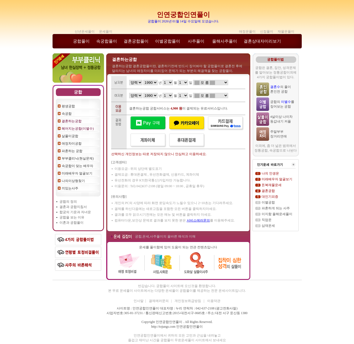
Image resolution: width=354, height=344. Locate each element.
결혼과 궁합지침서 (73, 207)
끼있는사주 (70, 188)
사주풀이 (196, 41)
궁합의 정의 (68, 202)
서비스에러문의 (198, 220)
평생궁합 (68, 106)
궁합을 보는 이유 (71, 217)
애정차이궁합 (72, 143)
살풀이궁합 (70, 136)
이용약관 (213, 301)
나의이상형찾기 (73, 181)
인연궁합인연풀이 (183, 14)
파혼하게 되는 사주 (276, 208)
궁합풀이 (81, 41)
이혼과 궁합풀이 (71, 223)
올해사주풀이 (224, 41)
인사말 (139, 301)
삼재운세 (268, 226)
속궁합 (67, 114)
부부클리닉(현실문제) (78, 158)
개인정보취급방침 (188, 301)
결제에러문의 (159, 301)
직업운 (267, 220)
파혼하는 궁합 (72, 151)
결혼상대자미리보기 (262, 41)
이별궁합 (268, 202)
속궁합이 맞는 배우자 (77, 166)
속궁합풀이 (106, 41)
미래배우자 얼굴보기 (77, 173)
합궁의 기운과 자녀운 (75, 212)
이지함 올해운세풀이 (277, 214)
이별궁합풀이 (167, 41)
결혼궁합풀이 (136, 41)
